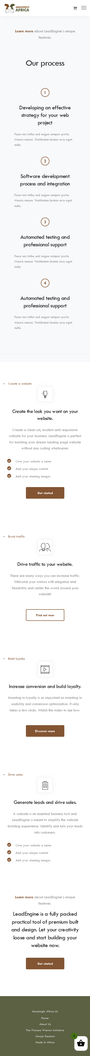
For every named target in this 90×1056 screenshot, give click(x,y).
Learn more (24, 31)
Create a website (20, 383)
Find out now (45, 615)
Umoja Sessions (45, 1036)
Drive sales (15, 774)
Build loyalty (16, 658)
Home (45, 1018)
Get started (45, 493)
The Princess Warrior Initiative (45, 1030)
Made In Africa (45, 1042)
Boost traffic (16, 536)
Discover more (45, 731)
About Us (45, 1024)
